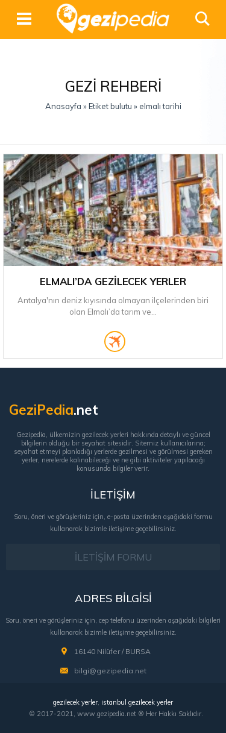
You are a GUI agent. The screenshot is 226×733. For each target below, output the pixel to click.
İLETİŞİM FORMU (113, 557)
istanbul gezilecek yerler (137, 702)
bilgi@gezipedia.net (110, 670)
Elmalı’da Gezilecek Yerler (113, 281)
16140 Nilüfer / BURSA (112, 651)
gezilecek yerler (75, 702)
